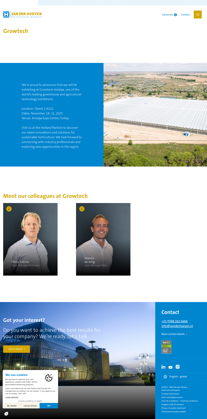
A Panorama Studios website (173, 412)
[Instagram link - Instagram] (178, 367)
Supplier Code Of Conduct (172, 404)
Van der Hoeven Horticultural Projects (22, 14)
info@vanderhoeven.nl (177, 326)
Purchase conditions (189, 401)
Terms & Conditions (169, 401)
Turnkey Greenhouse (170, 394)
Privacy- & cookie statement (173, 408)
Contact (185, 14)
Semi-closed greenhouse (172, 397)
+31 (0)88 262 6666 (174, 321)
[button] (198, 15)
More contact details (173, 334)
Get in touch (15, 349)
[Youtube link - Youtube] (171, 367)
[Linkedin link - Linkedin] (163, 367)
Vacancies (169, 14)
